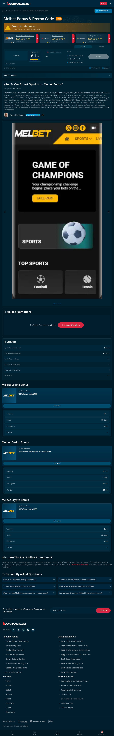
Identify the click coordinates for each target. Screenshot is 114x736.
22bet (8, 707)
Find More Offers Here (70, 325)
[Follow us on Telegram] (13, 630)
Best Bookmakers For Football (74, 645)
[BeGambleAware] (9, 721)
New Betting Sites (13, 645)
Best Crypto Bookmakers (72, 641)
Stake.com (10, 712)
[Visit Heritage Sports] (109, 38)
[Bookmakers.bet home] (19, 3)
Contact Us (66, 694)
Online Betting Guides (15, 659)
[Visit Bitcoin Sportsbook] (37, 38)
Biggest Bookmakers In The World (76, 654)
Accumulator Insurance (79, 565)
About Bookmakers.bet (71, 685)
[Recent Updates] (110, 3)
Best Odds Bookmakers (71, 659)
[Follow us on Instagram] (28, 630)
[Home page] (2, 11)
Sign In (103, 3)
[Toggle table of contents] (109, 75)
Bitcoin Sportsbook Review (25, 36)
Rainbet (9, 694)
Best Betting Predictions (16, 668)
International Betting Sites (17, 663)
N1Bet (8, 699)
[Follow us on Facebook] (23, 630)
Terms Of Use (67, 703)
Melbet (24, 11)
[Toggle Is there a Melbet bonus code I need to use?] (110, 580)
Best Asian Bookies (69, 672)
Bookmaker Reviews (12, 11)
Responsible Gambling (71, 690)
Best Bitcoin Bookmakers (72, 668)
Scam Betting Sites (14, 672)
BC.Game (10, 703)
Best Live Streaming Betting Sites (75, 650)
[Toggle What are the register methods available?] (110, 586)
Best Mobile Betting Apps (72, 663)
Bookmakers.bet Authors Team (75, 681)
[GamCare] (22, 721)
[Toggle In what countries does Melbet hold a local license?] (110, 593)
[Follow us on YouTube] (33, 630)
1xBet (8, 681)
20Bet (8, 690)
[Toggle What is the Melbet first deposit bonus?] (54, 580)
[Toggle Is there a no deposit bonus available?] (54, 586)
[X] (42, 115)
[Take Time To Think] (38, 721)
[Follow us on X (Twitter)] (18, 630)
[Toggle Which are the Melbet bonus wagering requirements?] (54, 593)
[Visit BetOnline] (73, 38)
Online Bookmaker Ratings (17, 641)
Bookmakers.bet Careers (72, 699)
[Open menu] (4, 4)
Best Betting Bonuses (15, 654)
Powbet (9, 685)
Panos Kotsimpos (17, 115)
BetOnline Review (57, 36)
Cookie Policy (67, 707)
